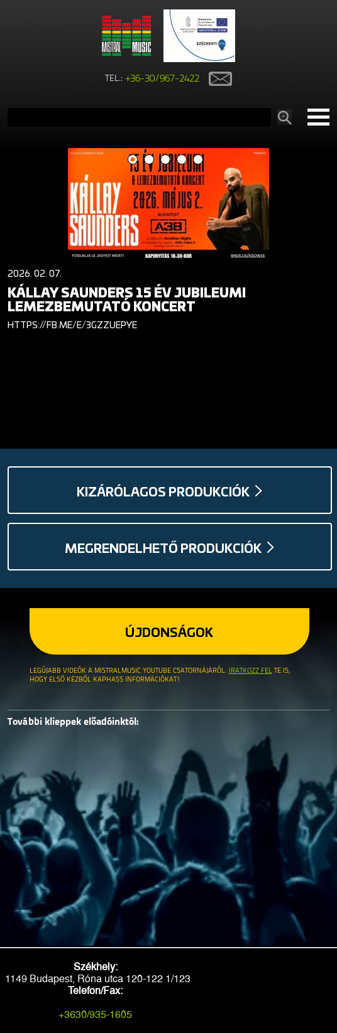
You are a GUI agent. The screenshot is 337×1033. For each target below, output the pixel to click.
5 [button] (198, 160)
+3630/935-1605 (95, 1014)
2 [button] (149, 160)
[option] (168, 242)
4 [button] (182, 160)
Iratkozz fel (250, 671)
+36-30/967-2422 (162, 79)
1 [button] (133, 160)
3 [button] (165, 160)
